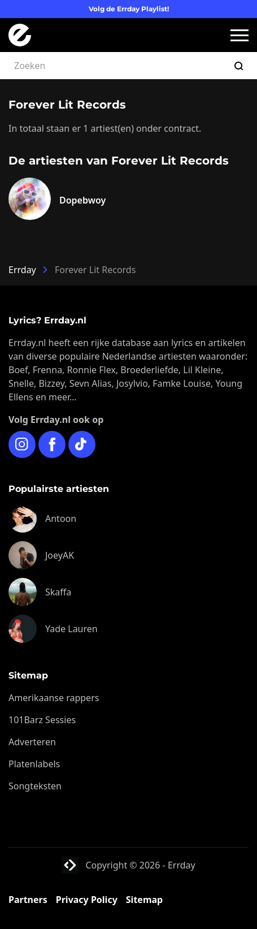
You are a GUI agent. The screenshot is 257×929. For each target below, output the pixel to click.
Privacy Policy (86, 899)
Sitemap (144, 899)
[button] (239, 35)
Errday (22, 269)
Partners (27, 899)
